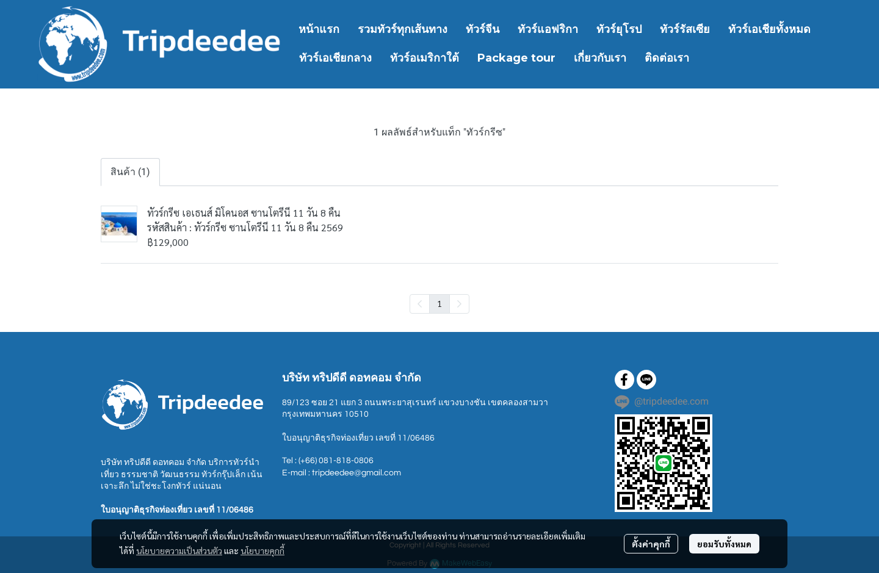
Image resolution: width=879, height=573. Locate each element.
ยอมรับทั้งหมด (724, 543)
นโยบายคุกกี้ (262, 550)
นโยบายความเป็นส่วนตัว (179, 550)
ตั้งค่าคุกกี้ (651, 543)
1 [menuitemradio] (439, 303)
